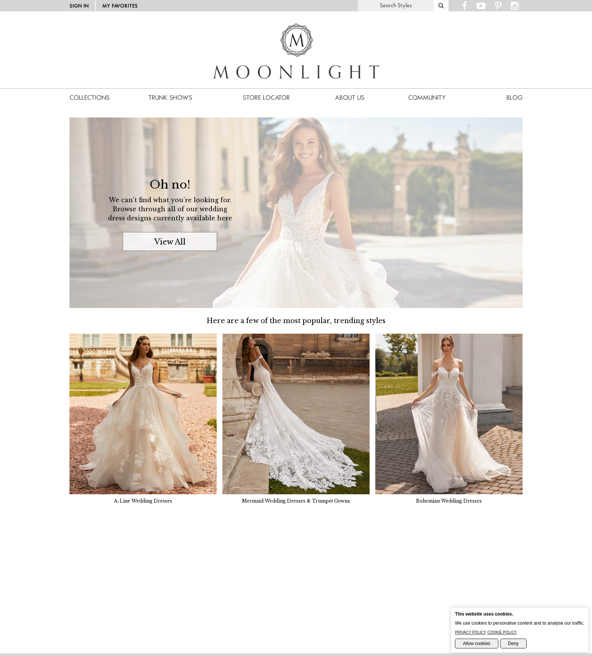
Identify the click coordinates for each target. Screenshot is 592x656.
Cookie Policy (502, 632)
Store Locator (266, 98)
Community (427, 98)
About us (349, 98)
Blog (514, 98)
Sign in (79, 6)
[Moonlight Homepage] (296, 89)
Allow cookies (476, 643)
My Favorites (120, 6)
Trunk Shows (170, 98)
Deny (513, 643)
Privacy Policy (470, 632)
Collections (89, 98)
